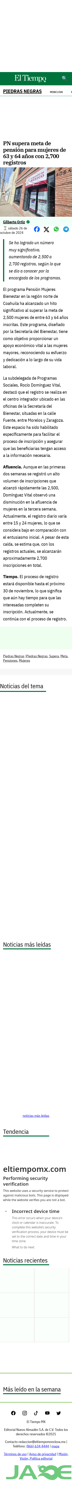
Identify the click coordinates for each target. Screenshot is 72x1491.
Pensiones (10, 660)
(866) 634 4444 (37, 1446)
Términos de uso (15, 1454)
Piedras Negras (22, 91)
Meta (64, 656)
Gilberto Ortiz (14, 221)
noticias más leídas (36, 1115)
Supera (54, 656)
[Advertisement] (36, 36)
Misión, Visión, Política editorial (44, 1456)
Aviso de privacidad (42, 1454)
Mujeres (24, 660)
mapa (55, 1446)
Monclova (56, 92)
